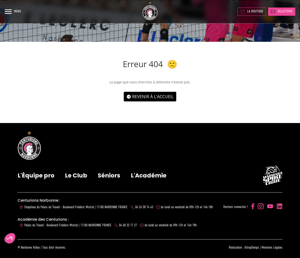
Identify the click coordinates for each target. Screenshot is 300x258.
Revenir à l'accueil (152, 96)
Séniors (109, 175)
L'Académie (148, 175)
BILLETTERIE (282, 11)
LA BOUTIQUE (251, 12)
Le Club (76, 175)
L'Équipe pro (36, 175)
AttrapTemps (251, 247)
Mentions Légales (272, 247)
